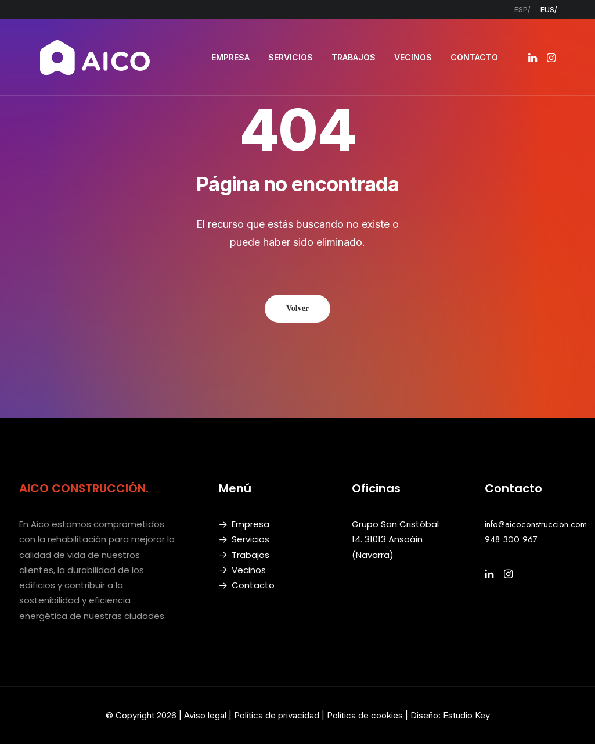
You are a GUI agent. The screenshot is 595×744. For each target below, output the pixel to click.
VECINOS (413, 57)
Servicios (250, 539)
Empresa (250, 524)
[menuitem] (522, 9)
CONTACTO (474, 57)
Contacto (253, 585)
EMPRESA (230, 57)
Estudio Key (466, 715)
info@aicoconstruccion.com (536, 524)
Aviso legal (205, 715)
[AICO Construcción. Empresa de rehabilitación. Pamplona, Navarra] (95, 57)
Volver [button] (297, 308)
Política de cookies (366, 715)
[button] (534, 57)
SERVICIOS (290, 57)
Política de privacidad (276, 715)
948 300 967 (511, 539)
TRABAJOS (353, 57)
